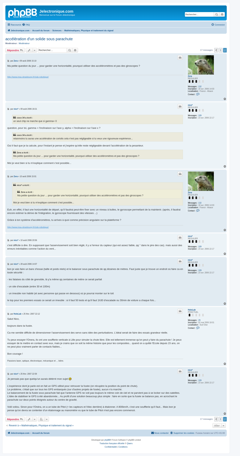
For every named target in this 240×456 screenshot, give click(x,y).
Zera (190, 76)
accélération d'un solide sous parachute (39, 39)
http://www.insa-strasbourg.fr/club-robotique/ (28, 77)
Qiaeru (130, 443)
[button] (216, 50)
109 (200, 115)
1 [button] (220, 50)
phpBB (107, 440)
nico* (190, 105)
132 (200, 86)
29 (199, 320)
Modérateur (24, 43)
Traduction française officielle (112, 443)
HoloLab (192, 310)
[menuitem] (26, 24)
